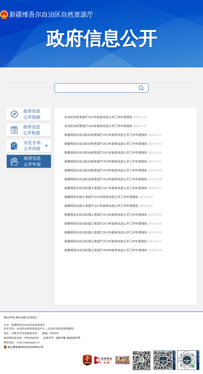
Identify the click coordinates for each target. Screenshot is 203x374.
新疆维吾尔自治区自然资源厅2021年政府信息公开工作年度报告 (105, 152)
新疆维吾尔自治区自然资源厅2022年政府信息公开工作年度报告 (105, 143)
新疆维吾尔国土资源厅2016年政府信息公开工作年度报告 (101, 196)
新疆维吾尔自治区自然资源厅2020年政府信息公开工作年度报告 (105, 161)
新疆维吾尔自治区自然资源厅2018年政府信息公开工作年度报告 (105, 179)
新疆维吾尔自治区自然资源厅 (46, 14)
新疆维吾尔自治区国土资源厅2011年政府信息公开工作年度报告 (105, 241)
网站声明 (9, 317)
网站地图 (21, 317)
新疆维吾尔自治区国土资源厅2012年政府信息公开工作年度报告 (105, 232)
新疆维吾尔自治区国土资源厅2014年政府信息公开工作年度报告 (105, 214)
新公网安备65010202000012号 (25, 347)
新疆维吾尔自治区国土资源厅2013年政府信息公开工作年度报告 (105, 223)
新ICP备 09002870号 (68, 337)
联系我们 (32, 317)
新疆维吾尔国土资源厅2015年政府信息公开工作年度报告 (101, 205)
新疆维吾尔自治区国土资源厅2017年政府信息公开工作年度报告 (105, 188)
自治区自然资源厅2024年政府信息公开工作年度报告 (98, 125)
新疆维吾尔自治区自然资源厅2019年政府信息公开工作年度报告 (105, 170)
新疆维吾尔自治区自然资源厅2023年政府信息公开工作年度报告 (105, 134)
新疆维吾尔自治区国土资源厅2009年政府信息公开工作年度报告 (105, 250)
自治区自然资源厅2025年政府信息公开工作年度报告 (98, 117)
